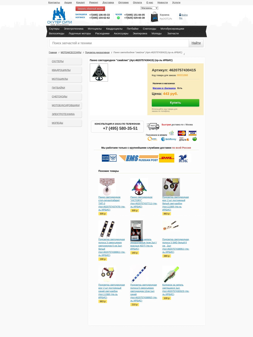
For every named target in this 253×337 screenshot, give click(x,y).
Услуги (176, 2)
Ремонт (93, 2)
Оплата (137, 2)
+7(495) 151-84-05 (134, 14)
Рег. (181, 18)
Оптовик (123, 2)
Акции (68, 2)
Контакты (54, 2)
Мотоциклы (95, 28)
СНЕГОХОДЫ (59, 96)
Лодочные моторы (80, 33)
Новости (162, 2)
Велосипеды (56, 33)
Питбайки (132, 28)
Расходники (102, 33)
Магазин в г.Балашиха (164, 88)
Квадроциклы (114, 28)
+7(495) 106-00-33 (99, 14)
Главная (53, 52)
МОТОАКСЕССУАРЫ (71, 52)
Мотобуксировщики (172, 28)
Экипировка (140, 33)
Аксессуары (121, 33)
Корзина (164, 14)
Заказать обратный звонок (90, 8)
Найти (196, 43)
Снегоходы (149, 28)
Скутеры (54, 28)
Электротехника (73, 28)
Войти (185, 15)
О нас (149, 2)
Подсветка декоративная (97, 52)
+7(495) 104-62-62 (99, 17)
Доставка (108, 2)
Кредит (80, 2)
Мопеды (157, 33)
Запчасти (173, 33)
